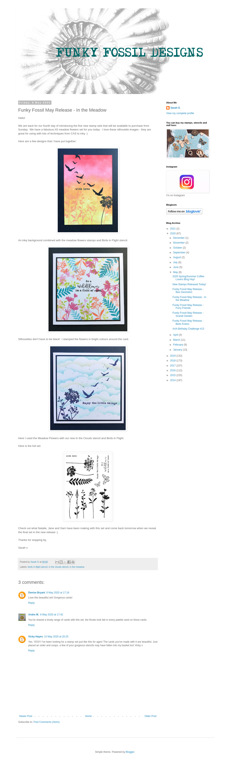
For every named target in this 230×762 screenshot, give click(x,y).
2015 (173, 375)
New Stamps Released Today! (189, 284)
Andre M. (33, 614)
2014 (173, 380)
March (177, 339)
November (179, 242)
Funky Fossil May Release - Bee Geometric (187, 291)
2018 (173, 360)
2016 (173, 370)
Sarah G (175, 107)
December (179, 237)
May (176, 272)
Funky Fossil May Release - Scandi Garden (187, 314)
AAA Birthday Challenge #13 (188, 328)
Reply (31, 602)
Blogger (130, 751)
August (177, 257)
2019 (173, 355)
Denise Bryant (36, 592)
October (178, 247)
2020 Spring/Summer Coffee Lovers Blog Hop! (188, 278)
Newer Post (25, 716)
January (178, 349)
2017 (173, 365)
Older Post (150, 716)
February (178, 344)
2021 (173, 228)
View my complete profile (180, 113)
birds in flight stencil (37, 567)
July (175, 262)
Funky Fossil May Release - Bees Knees (187, 322)
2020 (173, 233)
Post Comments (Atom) (46, 722)
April (176, 334)
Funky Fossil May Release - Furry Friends (187, 306)
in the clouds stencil (58, 567)
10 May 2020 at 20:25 (56, 636)
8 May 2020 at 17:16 (57, 592)
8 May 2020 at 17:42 (51, 614)
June (176, 267)
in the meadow (77, 567)
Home (88, 716)
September (179, 252)
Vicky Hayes (35, 636)
